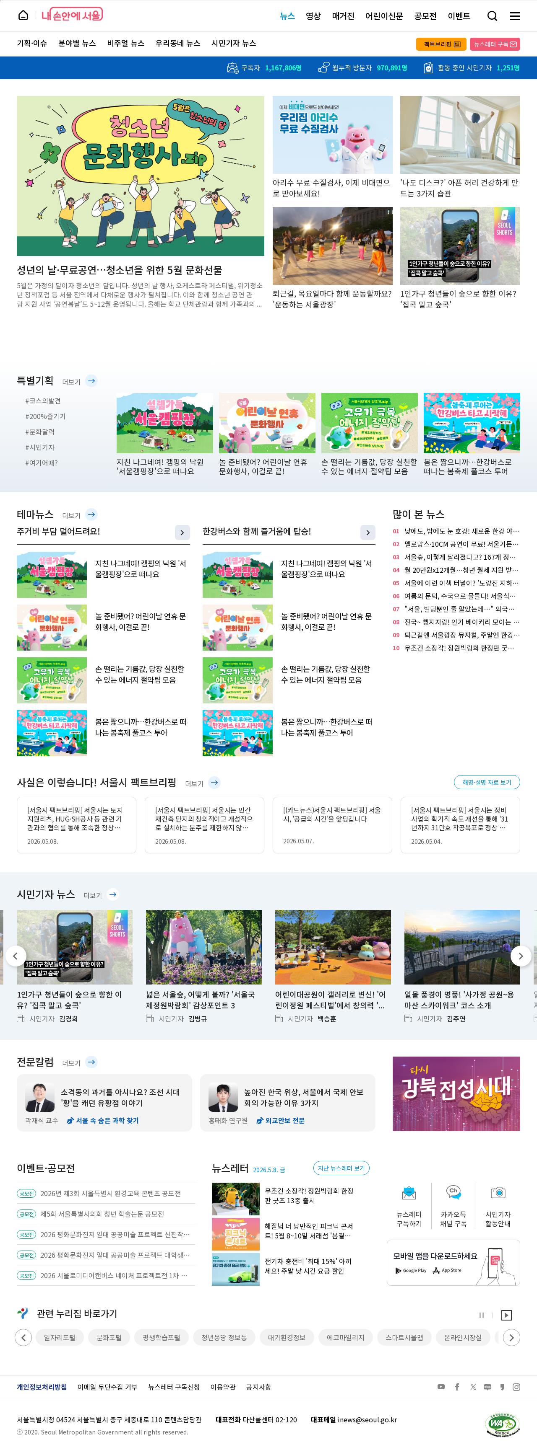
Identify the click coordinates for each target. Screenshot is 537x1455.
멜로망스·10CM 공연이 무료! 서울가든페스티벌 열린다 (456, 544)
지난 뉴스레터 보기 (341, 1168)
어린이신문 (384, 16)
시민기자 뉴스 (233, 43)
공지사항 (258, 1387)
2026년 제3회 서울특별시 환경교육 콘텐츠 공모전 (110, 1193)
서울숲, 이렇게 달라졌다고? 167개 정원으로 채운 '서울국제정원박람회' (456, 557)
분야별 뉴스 (77, 43)
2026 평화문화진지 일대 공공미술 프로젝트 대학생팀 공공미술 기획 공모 (115, 1255)
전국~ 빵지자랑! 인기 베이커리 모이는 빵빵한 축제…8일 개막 (456, 622)
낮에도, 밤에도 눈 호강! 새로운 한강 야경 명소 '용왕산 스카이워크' (456, 531)
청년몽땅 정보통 (224, 1337)
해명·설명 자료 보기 (487, 782)
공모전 (425, 16)
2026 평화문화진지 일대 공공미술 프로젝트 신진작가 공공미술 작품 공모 (115, 1234)
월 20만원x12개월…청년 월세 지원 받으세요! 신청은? (456, 570)
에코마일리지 (346, 1337)
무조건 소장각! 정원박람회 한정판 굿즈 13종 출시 (456, 648)
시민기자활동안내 (498, 1218)
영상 (313, 16)
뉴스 (287, 16)
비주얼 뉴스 (126, 43)
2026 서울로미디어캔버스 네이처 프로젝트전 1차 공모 (115, 1275)
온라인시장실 (463, 1337)
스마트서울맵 (404, 1337)
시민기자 (53, 1018)
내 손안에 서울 (72, 14)
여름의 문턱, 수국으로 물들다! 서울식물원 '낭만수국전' (456, 596)
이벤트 (459, 16)
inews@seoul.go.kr (367, 1419)
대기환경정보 (287, 1337)
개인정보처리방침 (42, 1387)
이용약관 (223, 1387)
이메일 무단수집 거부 (108, 1387)
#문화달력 (40, 431)
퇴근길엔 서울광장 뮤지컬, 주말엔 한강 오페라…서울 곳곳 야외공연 (456, 635)
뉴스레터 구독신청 (174, 1387)
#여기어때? (41, 462)
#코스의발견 (43, 400)
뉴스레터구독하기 (409, 1218)
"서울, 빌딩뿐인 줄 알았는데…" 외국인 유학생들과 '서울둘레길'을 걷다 (456, 609)
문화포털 (109, 1337)
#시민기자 (40, 447)
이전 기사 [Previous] (15, 956)
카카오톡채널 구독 (453, 1218)
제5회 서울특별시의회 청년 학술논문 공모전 (102, 1214)
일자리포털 (60, 1337)
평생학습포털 (161, 1337)
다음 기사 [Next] (521, 956)
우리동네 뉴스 (178, 43)
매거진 (343, 16)
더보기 (71, 381)
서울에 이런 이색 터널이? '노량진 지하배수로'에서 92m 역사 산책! (456, 583)
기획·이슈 (32, 43)
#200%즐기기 (45, 416)
